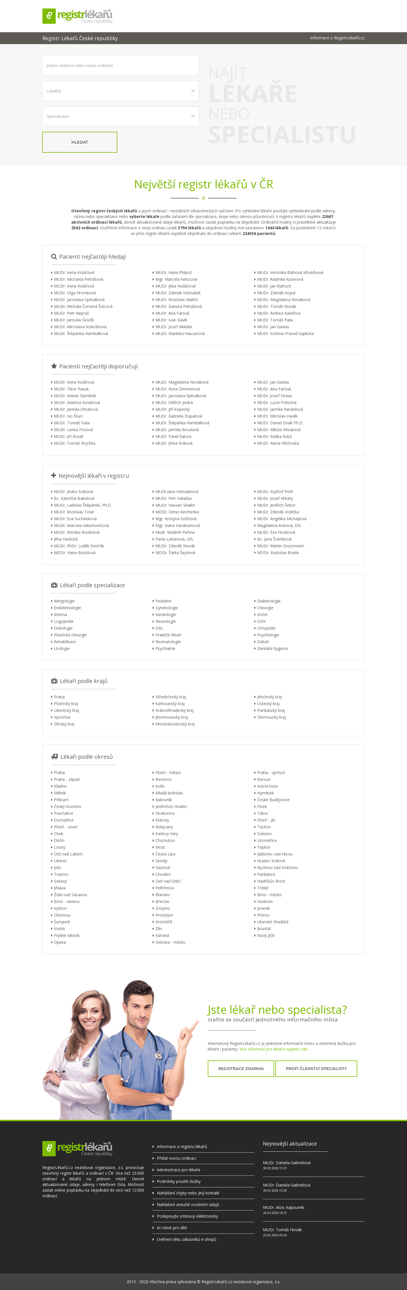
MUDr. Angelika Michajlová (281, 518)
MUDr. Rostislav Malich (176, 299)
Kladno (60, 786)
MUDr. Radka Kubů (274, 436)
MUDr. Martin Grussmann (280, 545)
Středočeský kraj (170, 696)
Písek (262, 806)
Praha (59, 696)
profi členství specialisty (316, 1068)
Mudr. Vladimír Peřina (174, 532)
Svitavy (60, 881)
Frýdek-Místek (67, 935)
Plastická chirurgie (70, 635)
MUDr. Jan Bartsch (274, 286)
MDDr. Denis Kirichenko (177, 512)
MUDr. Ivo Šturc (68, 416)
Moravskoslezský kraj (175, 724)
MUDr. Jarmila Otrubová (76, 409)
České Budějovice (273, 799)
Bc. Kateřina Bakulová (74, 498)
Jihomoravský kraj (171, 717)
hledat (80, 142)
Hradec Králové (271, 860)
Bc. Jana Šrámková (274, 539)
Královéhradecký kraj (174, 710)
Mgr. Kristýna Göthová (175, 518)
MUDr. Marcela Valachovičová (81, 525)
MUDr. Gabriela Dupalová (178, 416)
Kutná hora (267, 786)
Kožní (262, 614)
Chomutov (165, 840)
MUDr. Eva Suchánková (75, 518)
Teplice (263, 847)
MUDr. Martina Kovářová (77, 402)
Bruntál (263, 928)
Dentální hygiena (272, 648)
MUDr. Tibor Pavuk (71, 389)
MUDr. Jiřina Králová (173, 443)
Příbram (61, 799)
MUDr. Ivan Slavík (171, 320)
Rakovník (163, 799)
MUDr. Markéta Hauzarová (180, 333)
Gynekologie (166, 607)
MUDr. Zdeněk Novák (175, 545)
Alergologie (64, 601)
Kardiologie (165, 614)
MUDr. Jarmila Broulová (177, 429)
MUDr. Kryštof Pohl (275, 491)
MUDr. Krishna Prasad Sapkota (285, 333)
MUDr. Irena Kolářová (74, 272)
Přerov (263, 915)
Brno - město (269, 894)
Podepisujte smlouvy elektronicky (187, 1216)
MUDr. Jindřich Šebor (276, 505)
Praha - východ (271, 772)
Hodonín (265, 901)
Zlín (158, 928)
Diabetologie (269, 601)
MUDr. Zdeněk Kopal (276, 292)
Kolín (159, 786)
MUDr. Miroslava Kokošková (80, 326)
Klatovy (162, 820)
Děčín (59, 840)
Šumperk (62, 921)
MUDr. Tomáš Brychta (74, 443)
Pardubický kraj (271, 710)
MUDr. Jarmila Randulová (280, 409)
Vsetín (59, 928)
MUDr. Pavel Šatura (173, 436)
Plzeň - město (168, 772)
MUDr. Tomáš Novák (276, 306)
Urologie (62, 648)
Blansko (162, 894)
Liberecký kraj (66, 710)
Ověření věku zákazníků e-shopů (187, 1239)
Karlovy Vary (166, 833)
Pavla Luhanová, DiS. (174, 539)
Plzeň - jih (266, 820)
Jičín (57, 867)
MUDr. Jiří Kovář (69, 436)
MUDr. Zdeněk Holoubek (178, 292)
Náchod (162, 867)
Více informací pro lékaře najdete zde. (273, 1049)
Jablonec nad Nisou (275, 854)
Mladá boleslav (169, 793)
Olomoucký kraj (271, 717)
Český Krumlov (67, 806)
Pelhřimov (164, 888)
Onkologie (63, 628)
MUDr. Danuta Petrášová (178, 306)
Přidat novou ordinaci (176, 1158)
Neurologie (165, 621)
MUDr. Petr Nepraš (71, 313)
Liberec (60, 860)
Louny (59, 847)
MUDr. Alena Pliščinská (278, 443)
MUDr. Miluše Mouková (278, 429)
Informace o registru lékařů (182, 1146)
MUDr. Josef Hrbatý (275, 498)
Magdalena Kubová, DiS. (279, 525)
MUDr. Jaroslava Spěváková (79, 299)
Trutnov (61, 874)
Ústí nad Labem (68, 854)
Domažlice (63, 820)
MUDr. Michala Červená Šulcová (83, 306)
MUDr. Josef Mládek (173, 326)
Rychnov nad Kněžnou (277, 867)
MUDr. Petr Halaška (173, 498)
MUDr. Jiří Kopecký (172, 409)
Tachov (264, 826)
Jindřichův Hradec (171, 806)
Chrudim (163, 874)
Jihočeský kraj (269, 696)
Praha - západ (66, 779)
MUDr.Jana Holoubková (176, 491)
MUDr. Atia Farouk (172, 313)
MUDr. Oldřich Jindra (174, 402)
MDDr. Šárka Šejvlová (175, 552)
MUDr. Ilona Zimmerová (177, 389)
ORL (159, 628)
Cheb (58, 833)
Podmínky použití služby (179, 1181)
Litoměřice (267, 840)
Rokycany (164, 826)
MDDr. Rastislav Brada (278, 552)
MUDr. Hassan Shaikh (175, 505)
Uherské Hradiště (273, 921)
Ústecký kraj (268, 703)
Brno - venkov (67, 901)
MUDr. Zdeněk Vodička (278, 512)
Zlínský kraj (64, 724)
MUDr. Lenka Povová (73, 429)
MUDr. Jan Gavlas (273, 326)
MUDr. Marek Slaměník (75, 395)
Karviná (162, 935)
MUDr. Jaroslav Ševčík (74, 320)
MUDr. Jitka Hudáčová (175, 286)
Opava (60, 942)
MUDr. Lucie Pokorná (276, 402)
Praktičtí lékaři (168, 635)
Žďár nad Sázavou (70, 894)
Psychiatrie (165, 648)
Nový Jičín (266, 935)
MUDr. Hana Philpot (173, 272)
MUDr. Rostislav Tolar (74, 512)
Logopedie (63, 621)
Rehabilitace (65, 641)
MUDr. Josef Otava (274, 395)
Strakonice (165, 813)
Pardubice (266, 874)
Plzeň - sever (66, 826)
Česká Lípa (165, 854)
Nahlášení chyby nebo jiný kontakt (188, 1193)
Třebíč (263, 888)
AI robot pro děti (172, 1227)
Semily (161, 860)
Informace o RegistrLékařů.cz (337, 38)
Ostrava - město (170, 942)
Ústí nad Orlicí (168, 881)
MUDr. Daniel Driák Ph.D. (280, 422)
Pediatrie (163, 601)
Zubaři (263, 641)
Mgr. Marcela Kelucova (176, 279)
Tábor (262, 813)
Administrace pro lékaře (178, 1169)
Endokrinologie (67, 607)
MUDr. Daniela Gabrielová (286, 1162)
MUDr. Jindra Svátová (73, 491)
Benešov (163, 779)
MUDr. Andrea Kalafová (278, 313)
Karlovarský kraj (170, 703)
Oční (261, 621)
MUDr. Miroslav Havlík (277, 416)
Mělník (60, 793)
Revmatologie (168, 641)
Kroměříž (163, 921)
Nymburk (265, 793)
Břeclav (162, 901)
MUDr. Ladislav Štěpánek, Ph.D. (83, 505)
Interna (60, 614)
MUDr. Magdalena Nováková (283, 299)
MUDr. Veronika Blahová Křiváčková (290, 272)
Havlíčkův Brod (271, 881)
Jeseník (263, 908)
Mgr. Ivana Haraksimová (177, 525)
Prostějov (164, 915)
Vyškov (60, 908)
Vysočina (62, 717)
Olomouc (62, 915)
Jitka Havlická (66, 539)
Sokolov (264, 833)
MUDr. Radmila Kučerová (280, 279)
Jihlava (60, 888)
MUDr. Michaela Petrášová (78, 279)
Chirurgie (265, 607)
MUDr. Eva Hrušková (276, 532)
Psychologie (268, 635)
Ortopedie (266, 628)
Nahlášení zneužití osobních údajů (188, 1204)
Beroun (264, 779)
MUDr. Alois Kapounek (283, 1207)
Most (160, 847)
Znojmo (162, 908)
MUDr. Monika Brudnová (76, 532)
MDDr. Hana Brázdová (75, 552)
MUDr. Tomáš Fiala (275, 320)
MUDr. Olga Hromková (75, 292)
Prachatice (63, 813)
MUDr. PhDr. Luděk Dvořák (79, 545)
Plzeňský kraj (66, 703)
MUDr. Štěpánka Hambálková (81, 333)
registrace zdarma (241, 1068)
